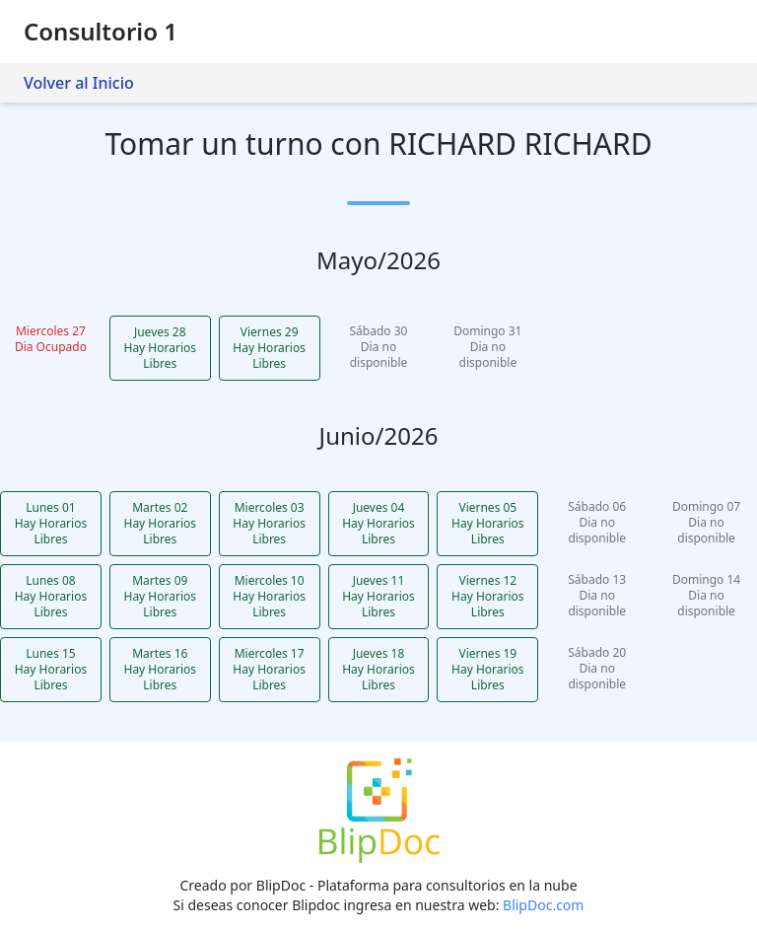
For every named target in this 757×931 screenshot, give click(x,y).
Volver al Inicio (79, 83)
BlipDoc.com (543, 904)
